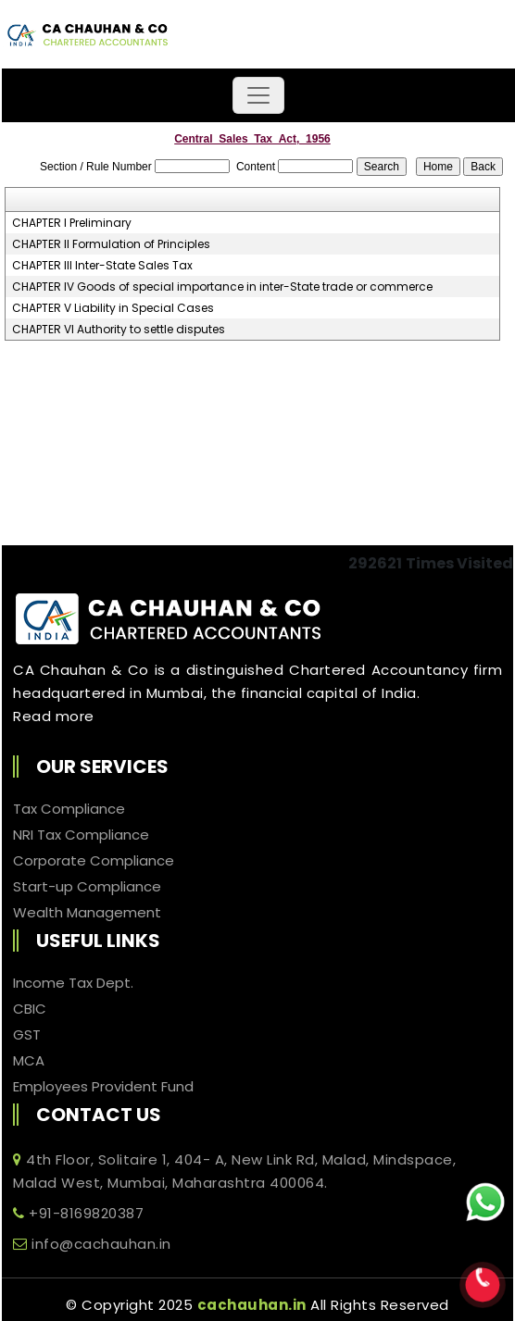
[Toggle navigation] (258, 95)
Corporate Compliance (93, 861)
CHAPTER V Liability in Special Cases (113, 308)
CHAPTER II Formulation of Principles (111, 244)
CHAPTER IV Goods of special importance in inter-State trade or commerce (222, 287)
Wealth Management (87, 913)
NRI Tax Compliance (81, 835)
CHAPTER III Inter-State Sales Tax (102, 265)
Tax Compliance (69, 809)
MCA (28, 1061)
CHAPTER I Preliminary (72, 223)
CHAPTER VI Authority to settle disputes (118, 329)
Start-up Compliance (87, 887)
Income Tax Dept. (73, 983)
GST (27, 1035)
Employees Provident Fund (103, 1087)
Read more (53, 716)
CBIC (29, 1009)
